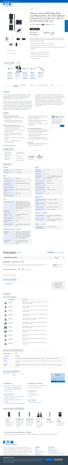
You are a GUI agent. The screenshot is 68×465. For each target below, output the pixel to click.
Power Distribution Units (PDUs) (22, 8)
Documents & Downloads (42, 85)
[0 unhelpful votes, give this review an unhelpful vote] (23, 269)
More (21, 44)
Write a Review (61, 252)
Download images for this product (35, 402)
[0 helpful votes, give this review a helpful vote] (19, 269)
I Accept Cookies (49, 459)
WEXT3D (5, 364)
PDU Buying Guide (32, 393)
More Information (58, 459)
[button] (3, 417)
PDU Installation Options (33, 394)
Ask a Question (9, 283)
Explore (62, 125)
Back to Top (14, 274)
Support (52, 85)
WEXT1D (5, 358)
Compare (18, 62)
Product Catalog (10, 8)
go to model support (60, 381)
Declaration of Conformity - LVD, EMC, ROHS (37, 385)
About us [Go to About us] (37, 448)
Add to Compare (33, 32)
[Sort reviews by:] (59, 258)
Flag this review (28, 269)
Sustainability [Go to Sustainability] (38, 454)
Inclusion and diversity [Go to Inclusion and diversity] (39, 451)
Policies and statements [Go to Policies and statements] (53, 450)
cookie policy (12, 462)
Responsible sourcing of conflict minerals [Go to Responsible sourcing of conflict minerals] (56, 453)
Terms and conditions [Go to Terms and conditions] (52, 451)
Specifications (24, 85)
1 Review (53, 24)
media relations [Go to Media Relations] (51, 448)
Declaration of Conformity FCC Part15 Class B (13, 385)
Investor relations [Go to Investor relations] (38, 453)
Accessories (32, 85)
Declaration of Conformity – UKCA (35, 387)
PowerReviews (19, 252)
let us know (34, 434)
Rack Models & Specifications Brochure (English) (14, 403)
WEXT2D (5, 361)
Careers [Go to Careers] (36, 450)
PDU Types (30, 396)
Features (16, 85)
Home (4, 8)
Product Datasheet (8, 390)
